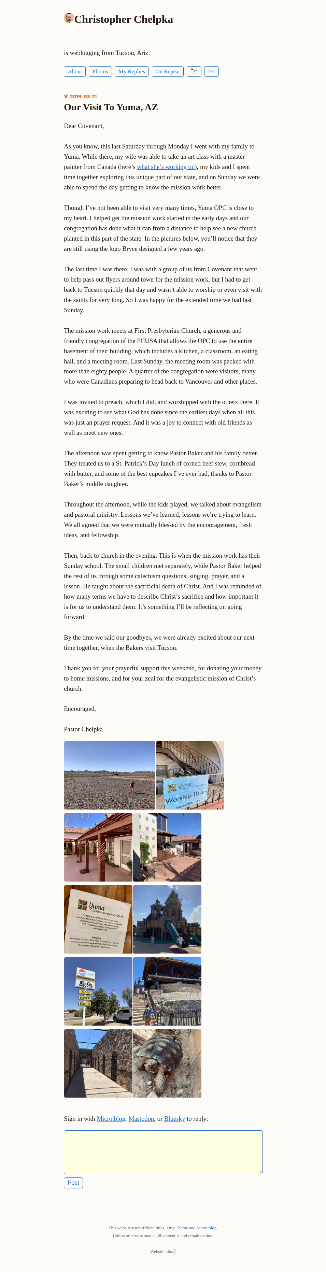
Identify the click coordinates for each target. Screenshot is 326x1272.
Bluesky (174, 1118)
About (75, 71)
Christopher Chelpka (123, 19)
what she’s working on (166, 166)
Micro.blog (111, 1118)
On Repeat (168, 71)
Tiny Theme (177, 1231)
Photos (100, 71)
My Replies (131, 71)
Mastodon (141, 1118)
